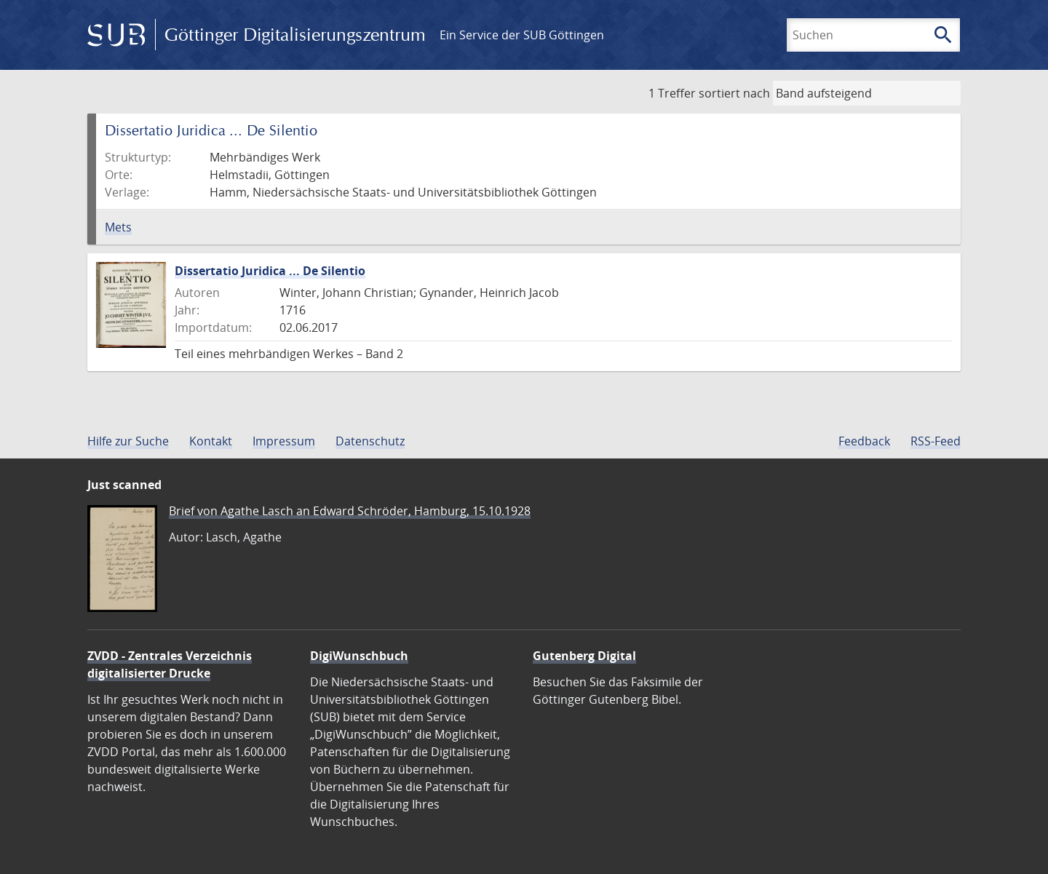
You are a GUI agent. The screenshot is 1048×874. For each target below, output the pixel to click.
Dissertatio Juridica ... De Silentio (270, 271)
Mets (118, 227)
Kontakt (210, 441)
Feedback (864, 441)
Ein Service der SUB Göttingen (522, 35)
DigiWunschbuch (359, 656)
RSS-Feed (935, 441)
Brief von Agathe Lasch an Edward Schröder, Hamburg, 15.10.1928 (350, 511)
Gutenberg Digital (584, 656)
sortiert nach (734, 93)
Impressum (284, 441)
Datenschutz (370, 441)
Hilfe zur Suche (128, 441)
